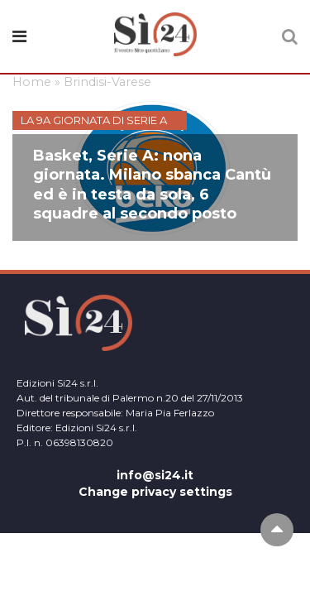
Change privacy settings (155, 491)
